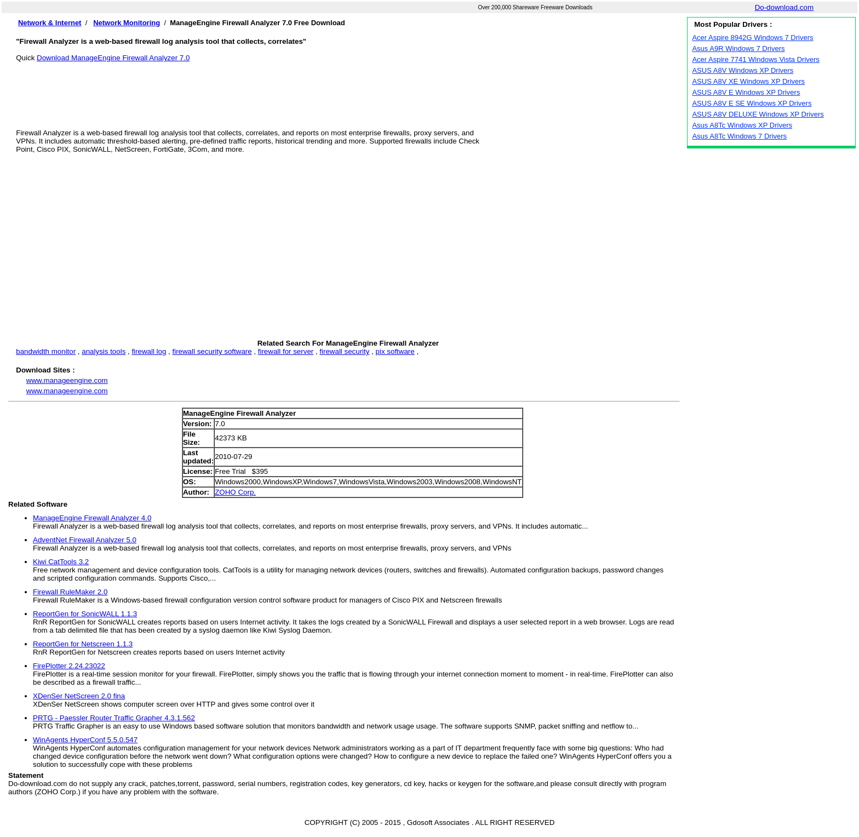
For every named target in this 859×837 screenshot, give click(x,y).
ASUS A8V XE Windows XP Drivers (748, 81)
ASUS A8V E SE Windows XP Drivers (751, 103)
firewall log (148, 351)
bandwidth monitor (46, 351)
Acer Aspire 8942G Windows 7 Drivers (752, 37)
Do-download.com (784, 7)
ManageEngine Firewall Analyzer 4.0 (92, 518)
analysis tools (103, 351)
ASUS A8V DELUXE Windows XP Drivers (757, 114)
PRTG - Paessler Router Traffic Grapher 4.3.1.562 (114, 718)
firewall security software (211, 351)
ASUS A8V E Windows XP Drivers (746, 92)
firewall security (344, 351)
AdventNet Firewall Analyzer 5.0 (84, 540)
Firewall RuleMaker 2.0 (70, 592)
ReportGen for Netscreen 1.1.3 (83, 644)
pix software (395, 351)
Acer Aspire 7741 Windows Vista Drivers (755, 59)
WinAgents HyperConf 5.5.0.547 (85, 740)
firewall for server (285, 351)
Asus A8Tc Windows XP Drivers (742, 125)
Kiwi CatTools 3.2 (61, 562)
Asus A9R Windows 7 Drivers (738, 48)
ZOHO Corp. (235, 492)
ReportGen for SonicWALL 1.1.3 (85, 614)
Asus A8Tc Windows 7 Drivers (739, 136)
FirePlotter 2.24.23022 (69, 666)
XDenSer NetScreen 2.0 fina (79, 696)
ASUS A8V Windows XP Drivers (742, 70)
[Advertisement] (347, 86)
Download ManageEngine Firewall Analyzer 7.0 (113, 58)
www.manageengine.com (67, 380)
